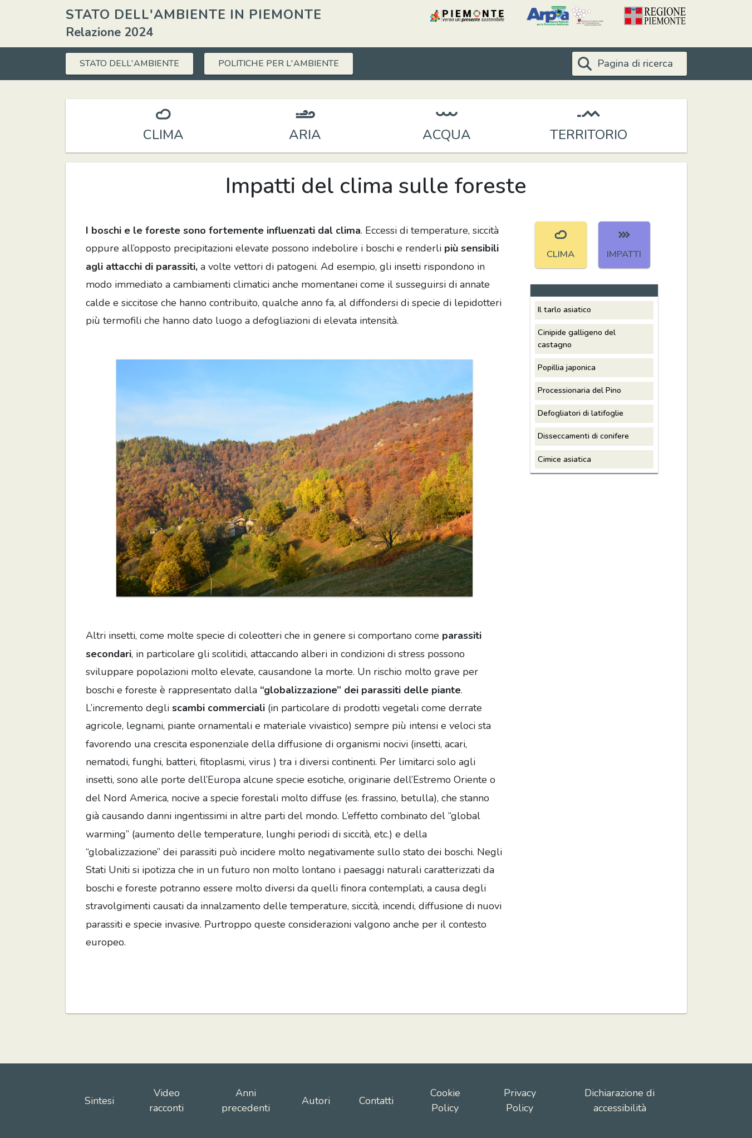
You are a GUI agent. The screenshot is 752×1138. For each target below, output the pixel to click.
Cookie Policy (445, 1100)
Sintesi (99, 1100)
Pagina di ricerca (635, 63)
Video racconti (166, 1100)
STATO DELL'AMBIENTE (137, 63)
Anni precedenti (246, 1100)
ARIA (305, 135)
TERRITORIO (588, 135)
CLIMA (163, 135)
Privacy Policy (520, 1100)
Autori (316, 1100)
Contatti (376, 1100)
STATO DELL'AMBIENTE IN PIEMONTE (194, 14)
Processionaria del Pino (579, 390)
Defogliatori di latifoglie (580, 412)
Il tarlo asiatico (564, 309)
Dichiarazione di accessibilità (619, 1100)
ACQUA (446, 135)
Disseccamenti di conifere (583, 435)
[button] (294, 477)
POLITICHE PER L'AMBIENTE (302, 63)
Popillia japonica (567, 367)
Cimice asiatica (564, 459)
